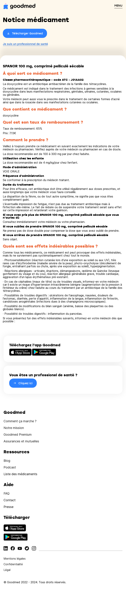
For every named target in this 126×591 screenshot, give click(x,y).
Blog (7, 460)
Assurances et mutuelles (21, 441)
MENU (118, 5)
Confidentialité (13, 564)
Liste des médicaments (20, 474)
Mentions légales (15, 558)
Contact (10, 500)
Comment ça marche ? (20, 421)
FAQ (7, 493)
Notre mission (14, 428)
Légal (7, 570)
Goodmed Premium (18, 434)
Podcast (10, 467)
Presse (8, 507)
